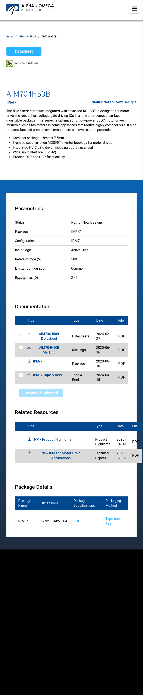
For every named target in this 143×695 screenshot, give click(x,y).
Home (9, 36)
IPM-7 (37, 361)
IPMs (22, 36)
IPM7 (33, 36)
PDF (77, 521)
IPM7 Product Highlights (52, 439)
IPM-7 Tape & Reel (47, 375)
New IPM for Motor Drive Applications (60, 455)
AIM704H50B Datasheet (49, 336)
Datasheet (24, 51)
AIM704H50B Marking (49, 350)
